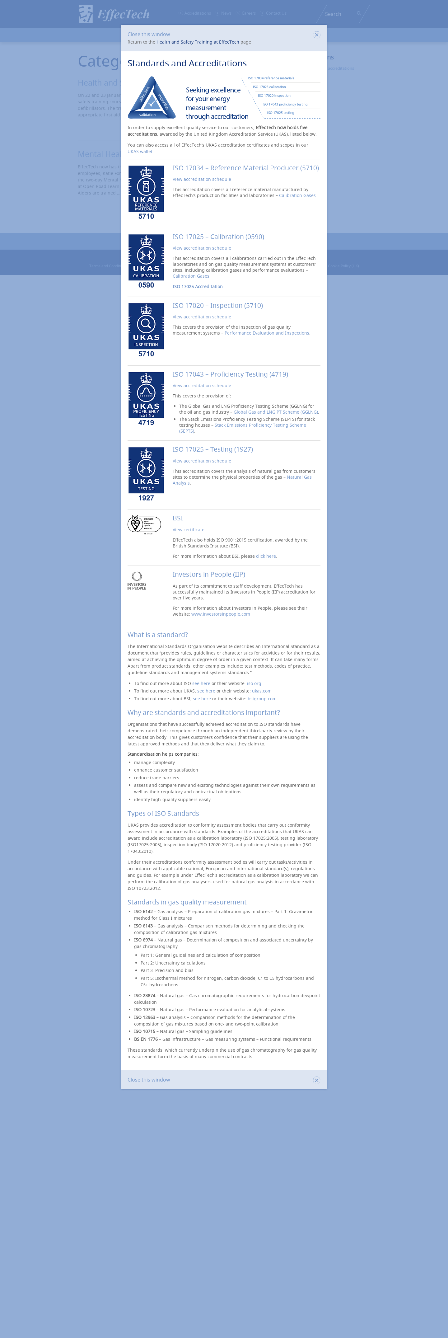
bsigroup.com (262, 699)
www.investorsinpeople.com (220, 614)
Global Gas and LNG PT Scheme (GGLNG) (276, 412)
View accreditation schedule (202, 179)
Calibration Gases (297, 195)
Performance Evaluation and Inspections (267, 333)
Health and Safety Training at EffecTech (197, 42)
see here (201, 683)
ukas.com (262, 691)
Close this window (224, 34)
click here (266, 556)
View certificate (188, 530)
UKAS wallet (140, 151)
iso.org (254, 683)
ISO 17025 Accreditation (198, 286)
